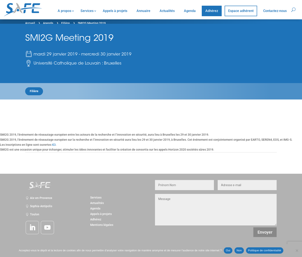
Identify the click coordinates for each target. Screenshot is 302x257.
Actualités (167, 11)
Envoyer (265, 232)
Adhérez (211, 11)
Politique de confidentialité (264, 250)
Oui (228, 250)
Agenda (190, 11)
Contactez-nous (275, 11)
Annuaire (143, 11)
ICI (54, 144)
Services (87, 11)
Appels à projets (115, 11)
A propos (64, 11)
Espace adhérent (241, 11)
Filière (65, 23)
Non (239, 250)
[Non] (297, 250)
